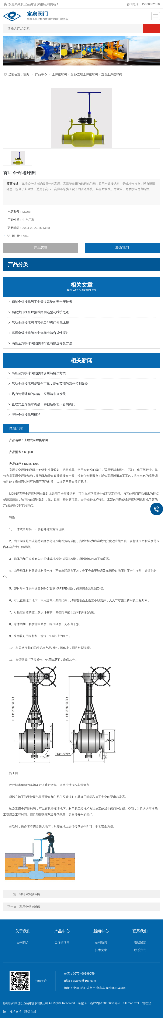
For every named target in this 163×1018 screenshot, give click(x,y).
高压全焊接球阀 (29, 906)
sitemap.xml (131, 1003)
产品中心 (41, 74)
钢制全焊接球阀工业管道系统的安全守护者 (42, 301)
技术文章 (101, 950)
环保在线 (30, 1011)
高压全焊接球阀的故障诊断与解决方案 (39, 373)
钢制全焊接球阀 (29, 894)
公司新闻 (101, 942)
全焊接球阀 (59, 74)
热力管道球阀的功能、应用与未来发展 (39, 394)
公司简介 (23, 942)
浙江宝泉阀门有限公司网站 (38, 4)
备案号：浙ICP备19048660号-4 (99, 1003)
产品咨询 (41, 247)
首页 (26, 74)
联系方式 (140, 950)
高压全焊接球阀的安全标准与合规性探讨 (40, 333)
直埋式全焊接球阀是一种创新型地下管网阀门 (43, 404)
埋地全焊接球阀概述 (26, 414)
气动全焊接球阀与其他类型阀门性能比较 (40, 322)
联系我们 (122, 247)
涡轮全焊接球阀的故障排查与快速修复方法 (42, 343)
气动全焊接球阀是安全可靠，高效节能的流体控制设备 (50, 383)
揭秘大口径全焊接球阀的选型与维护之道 (40, 312)
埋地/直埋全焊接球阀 (84, 74)
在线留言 (140, 942)
